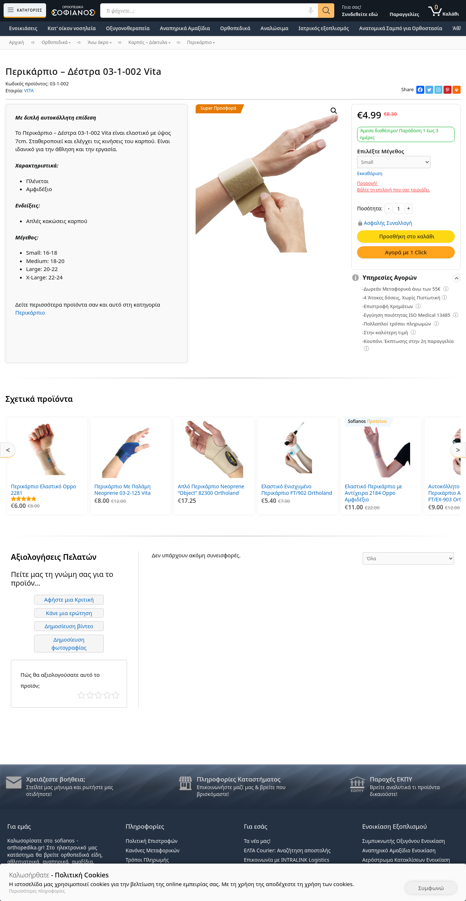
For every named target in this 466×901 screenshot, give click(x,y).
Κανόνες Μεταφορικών (152, 850)
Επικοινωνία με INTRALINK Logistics (286, 859)
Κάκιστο (81, 695)
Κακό (90, 695)
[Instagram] (438, 90)
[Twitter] (429, 90)
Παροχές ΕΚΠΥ (391, 779)
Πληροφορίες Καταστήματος (239, 779)
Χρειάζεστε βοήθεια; (55, 779)
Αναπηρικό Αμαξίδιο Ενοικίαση (399, 850)
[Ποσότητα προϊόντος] (399, 208)
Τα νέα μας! (257, 840)
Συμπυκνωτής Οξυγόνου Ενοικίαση (403, 840)
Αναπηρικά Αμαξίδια (185, 28)
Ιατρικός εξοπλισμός (324, 28)
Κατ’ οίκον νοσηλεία (72, 28)
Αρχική (16, 42)
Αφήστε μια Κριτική (69, 599)
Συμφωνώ (431, 888)
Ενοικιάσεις (23, 28)
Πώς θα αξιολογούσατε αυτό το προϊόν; (60, 680)
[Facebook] (420, 90)
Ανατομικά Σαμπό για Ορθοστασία (400, 28)
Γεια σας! (360, 10)
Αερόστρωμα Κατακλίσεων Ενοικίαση (406, 859)
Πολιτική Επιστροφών (151, 840)
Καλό (107, 695)
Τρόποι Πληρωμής (147, 859)
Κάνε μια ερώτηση (69, 613)
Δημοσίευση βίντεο (69, 626)
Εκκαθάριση (370, 173)
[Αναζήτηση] (326, 10)
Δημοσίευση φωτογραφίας (69, 643)
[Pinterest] (447, 90)
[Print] (457, 90)
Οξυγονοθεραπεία (128, 28)
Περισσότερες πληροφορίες (37, 891)
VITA (29, 90)
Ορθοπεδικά (235, 28)
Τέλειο (115, 695)
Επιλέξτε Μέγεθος (380, 151)
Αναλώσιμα (275, 28)
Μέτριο (98, 695)
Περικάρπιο (30, 312)
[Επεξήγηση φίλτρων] (446, 290)
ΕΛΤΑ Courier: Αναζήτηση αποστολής (287, 850)
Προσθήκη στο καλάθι (406, 236)
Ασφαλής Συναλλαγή (388, 223)
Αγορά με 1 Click (406, 252)
